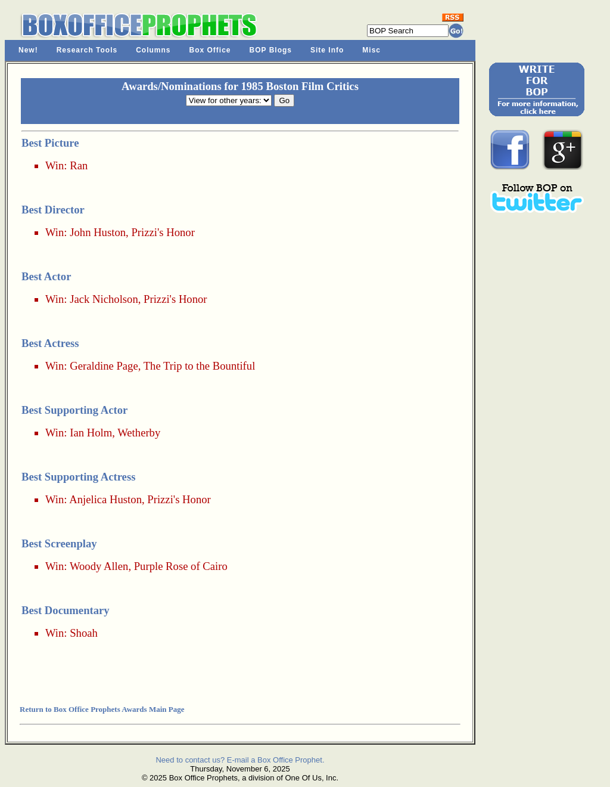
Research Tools (87, 50)
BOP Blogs (271, 50)
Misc (371, 50)
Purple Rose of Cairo (181, 566)
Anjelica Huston (105, 499)
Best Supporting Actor (74, 410)
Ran (79, 165)
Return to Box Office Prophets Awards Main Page (102, 709)
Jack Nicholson (104, 299)
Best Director (53, 209)
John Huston (98, 232)
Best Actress (50, 343)
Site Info (327, 50)
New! (28, 50)
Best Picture (50, 143)
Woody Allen (99, 566)
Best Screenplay (59, 543)
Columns (153, 50)
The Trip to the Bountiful (200, 366)
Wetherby (138, 432)
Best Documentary (65, 610)
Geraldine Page (104, 366)
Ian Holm (91, 432)
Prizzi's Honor (162, 232)
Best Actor (46, 276)
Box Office (210, 50)
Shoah (84, 633)
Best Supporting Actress (78, 476)
